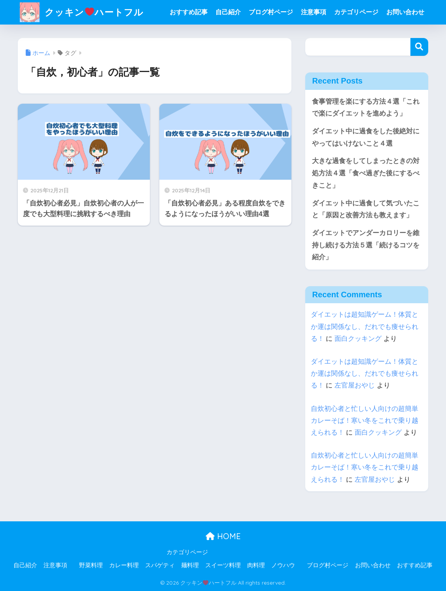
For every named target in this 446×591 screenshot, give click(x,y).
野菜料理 (91, 565)
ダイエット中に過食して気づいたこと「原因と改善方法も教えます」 (366, 209)
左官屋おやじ (354, 385)
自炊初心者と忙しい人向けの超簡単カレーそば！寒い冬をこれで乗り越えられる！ (364, 420)
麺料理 (190, 565)
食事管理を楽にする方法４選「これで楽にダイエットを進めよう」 (366, 108)
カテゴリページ (356, 12)
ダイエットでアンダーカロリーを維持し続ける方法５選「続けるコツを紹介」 (366, 245)
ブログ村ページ (271, 12)
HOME (223, 536)
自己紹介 (228, 12)
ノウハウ (283, 565)
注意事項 (313, 12)
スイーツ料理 (223, 565)
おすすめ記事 (189, 12)
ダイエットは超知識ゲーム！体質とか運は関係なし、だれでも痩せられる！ (364, 326)
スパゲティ (160, 565)
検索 (419, 47)
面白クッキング (358, 338)
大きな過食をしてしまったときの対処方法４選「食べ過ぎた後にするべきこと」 (366, 173)
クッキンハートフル (82, 12)
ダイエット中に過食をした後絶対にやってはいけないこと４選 (366, 137)
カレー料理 (124, 565)
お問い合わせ (405, 12)
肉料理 (256, 565)
